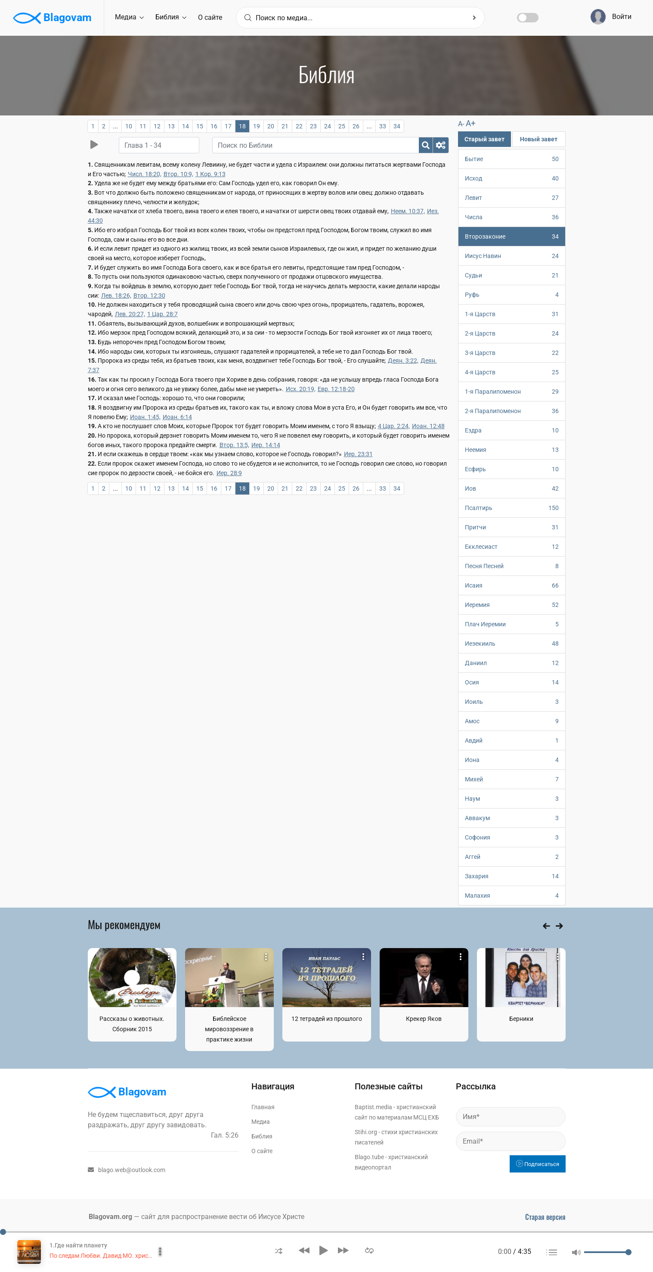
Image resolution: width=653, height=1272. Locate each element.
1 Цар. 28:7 (162, 314)
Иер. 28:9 (229, 473)
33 (382, 126)
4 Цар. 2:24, (394, 426)
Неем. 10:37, (408, 211)
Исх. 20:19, (301, 389)
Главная (263, 1107)
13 (171, 126)
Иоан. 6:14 (177, 417)
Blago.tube (369, 1157)
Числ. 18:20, (144, 174)
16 (213, 126)
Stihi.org (366, 1132)
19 (256, 126)
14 (185, 126)
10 (128, 126)
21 (285, 126)
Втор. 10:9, (178, 174)
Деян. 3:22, (403, 360)
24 (327, 126)
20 (270, 126)
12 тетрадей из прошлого (326, 1018)
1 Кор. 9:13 (210, 174)
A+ (471, 123)
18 (242, 126)
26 (356, 126)
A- (461, 124)
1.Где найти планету (78, 1245)
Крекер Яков (424, 1018)
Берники (521, 1018)
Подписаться (537, 1164)
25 (341, 126)
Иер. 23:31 (358, 454)
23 (313, 126)
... (115, 126)
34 (396, 126)
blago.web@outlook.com (126, 1169)
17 (228, 126)
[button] (279, 1250)
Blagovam (52, 18)
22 (299, 126)
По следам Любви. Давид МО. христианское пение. (122, 1255)
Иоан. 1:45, (145, 417)
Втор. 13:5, (234, 445)
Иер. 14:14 (265, 445)
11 (142, 126)
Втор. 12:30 (149, 295)
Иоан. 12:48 (428, 426)
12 (157, 126)
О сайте (210, 17)
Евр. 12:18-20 (336, 389)
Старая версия (545, 1217)
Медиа (129, 17)
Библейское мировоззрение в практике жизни (229, 1029)
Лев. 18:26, (116, 295)
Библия (170, 17)
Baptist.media (373, 1107)
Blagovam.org (110, 1217)
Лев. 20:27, (130, 314)
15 (199, 126)
